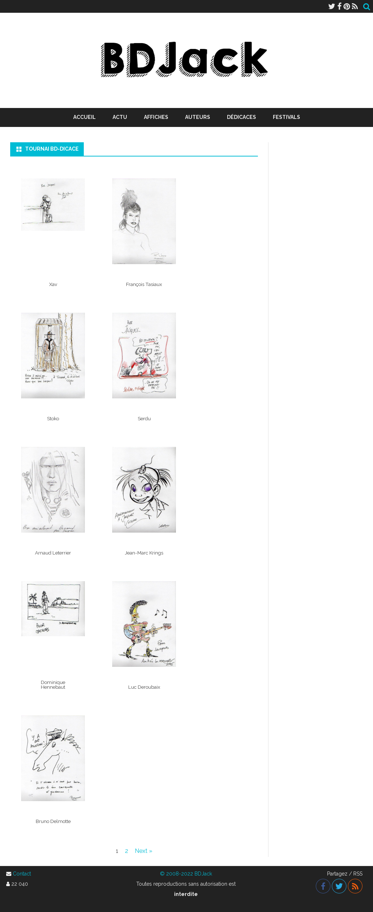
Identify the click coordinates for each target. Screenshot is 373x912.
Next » (143, 850)
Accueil (84, 117)
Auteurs (197, 117)
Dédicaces (241, 117)
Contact (22, 874)
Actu (120, 117)
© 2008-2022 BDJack (186, 874)
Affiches (156, 117)
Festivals (286, 117)
